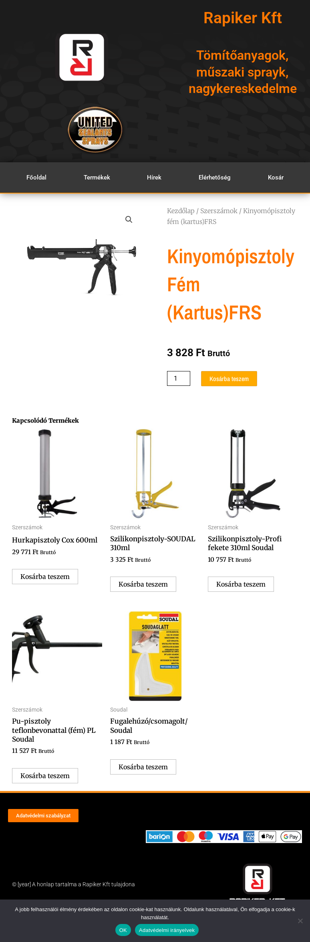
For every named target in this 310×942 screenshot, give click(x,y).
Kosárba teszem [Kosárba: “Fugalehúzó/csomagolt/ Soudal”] (143, 767)
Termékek (97, 177)
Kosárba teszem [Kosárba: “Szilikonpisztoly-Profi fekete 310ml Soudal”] (241, 584)
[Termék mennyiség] (178, 378)
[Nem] (300, 921)
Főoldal (36, 177)
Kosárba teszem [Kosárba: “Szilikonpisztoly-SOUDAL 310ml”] (143, 584)
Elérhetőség (215, 177)
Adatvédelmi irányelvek (167, 930)
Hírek (154, 177)
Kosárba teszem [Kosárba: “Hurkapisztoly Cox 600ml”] (45, 577)
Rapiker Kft (242, 18)
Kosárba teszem (229, 378)
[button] (129, 219)
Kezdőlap (181, 211)
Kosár (276, 177)
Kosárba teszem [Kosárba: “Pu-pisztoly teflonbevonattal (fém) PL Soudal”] (45, 776)
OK (123, 930)
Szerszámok (219, 211)
